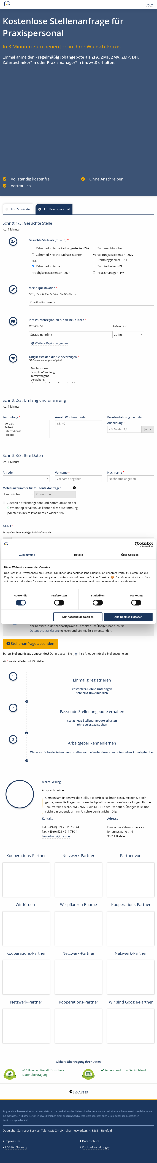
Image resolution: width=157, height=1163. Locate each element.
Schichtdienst (24, 431)
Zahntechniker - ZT (107, 266)
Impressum (12, 1141)
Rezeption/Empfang (90, 372)
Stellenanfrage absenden (30, 643)
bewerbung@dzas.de (56, 836)
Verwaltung (90, 379)
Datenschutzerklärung (45, 631)
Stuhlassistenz (90, 368)
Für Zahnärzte (20, 209)
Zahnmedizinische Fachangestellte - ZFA (60, 248)
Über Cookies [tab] (130, 554)
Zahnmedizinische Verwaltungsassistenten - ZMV (113, 251)
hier (75, 654)
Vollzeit (24, 423)
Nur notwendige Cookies (78, 616)
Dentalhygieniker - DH (110, 260)
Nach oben (80, 1091)
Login (149, 4)
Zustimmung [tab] (27, 554)
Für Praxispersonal (57, 209)
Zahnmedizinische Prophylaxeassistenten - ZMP (51, 269)
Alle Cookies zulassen (128, 616)
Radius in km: (119, 326)
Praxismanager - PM (108, 273)
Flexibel (24, 435)
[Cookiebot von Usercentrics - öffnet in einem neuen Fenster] (137, 544)
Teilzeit (24, 427)
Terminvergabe (90, 376)
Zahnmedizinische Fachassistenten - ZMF (58, 258)
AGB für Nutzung (16, 1147)
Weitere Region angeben (49, 343)
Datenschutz (90, 1141)
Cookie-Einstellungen (96, 1147)
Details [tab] (78, 554)
